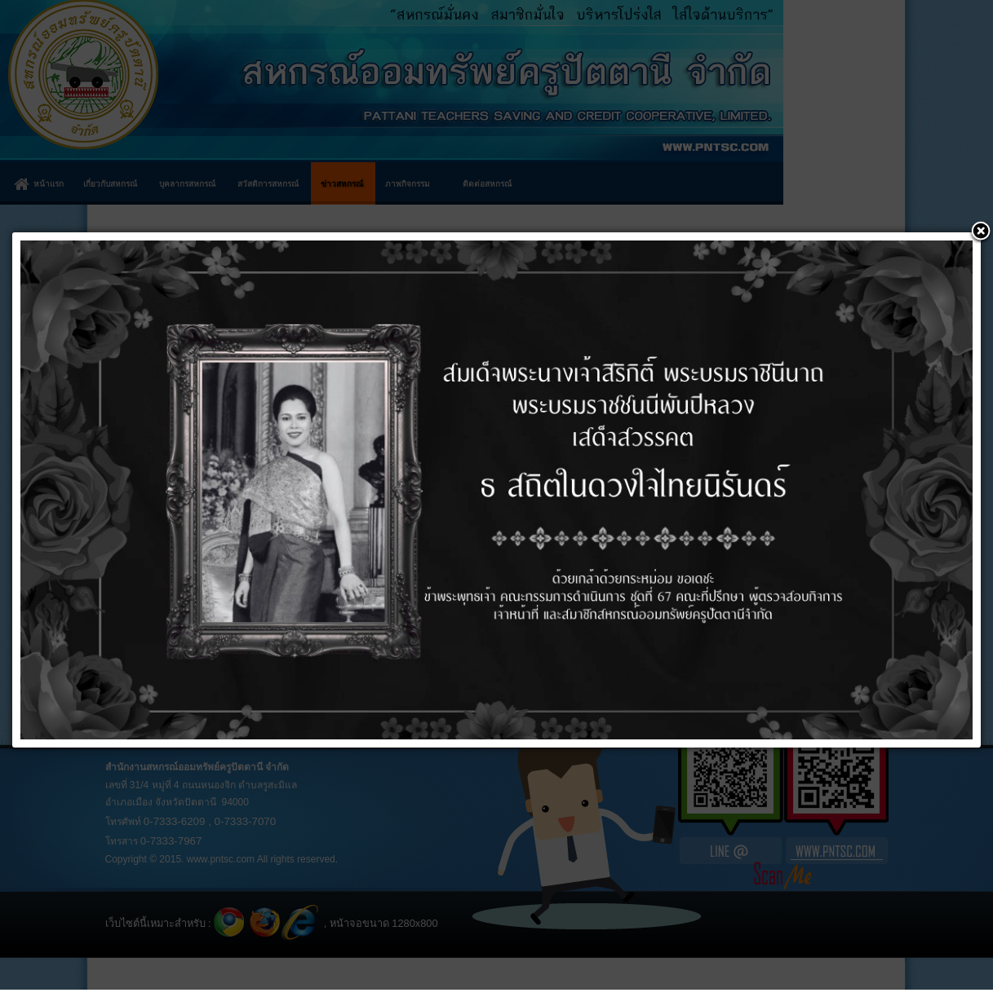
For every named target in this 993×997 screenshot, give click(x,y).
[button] (981, 232)
